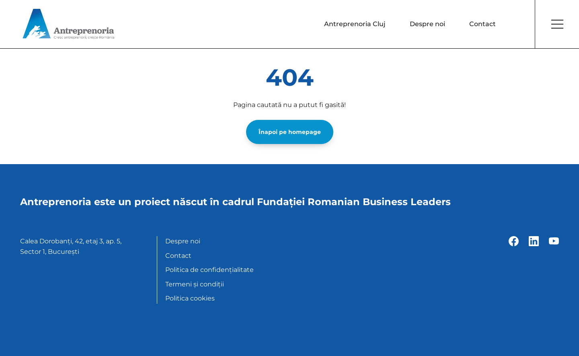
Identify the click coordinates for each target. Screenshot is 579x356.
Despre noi (427, 24)
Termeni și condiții (194, 284)
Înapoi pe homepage (290, 132)
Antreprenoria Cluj (355, 24)
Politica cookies (190, 298)
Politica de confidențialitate (209, 270)
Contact (482, 24)
